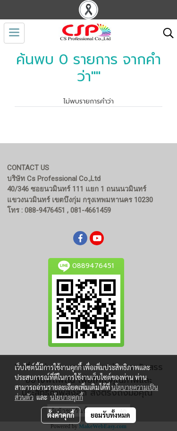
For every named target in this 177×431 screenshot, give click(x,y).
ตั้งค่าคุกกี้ (60, 415)
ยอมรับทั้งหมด (110, 415)
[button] (165, 33)
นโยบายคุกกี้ (66, 397)
